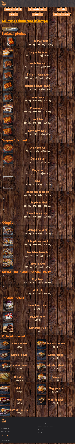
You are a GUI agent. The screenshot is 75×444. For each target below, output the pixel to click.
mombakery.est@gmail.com (44, 423)
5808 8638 (42, 420)
